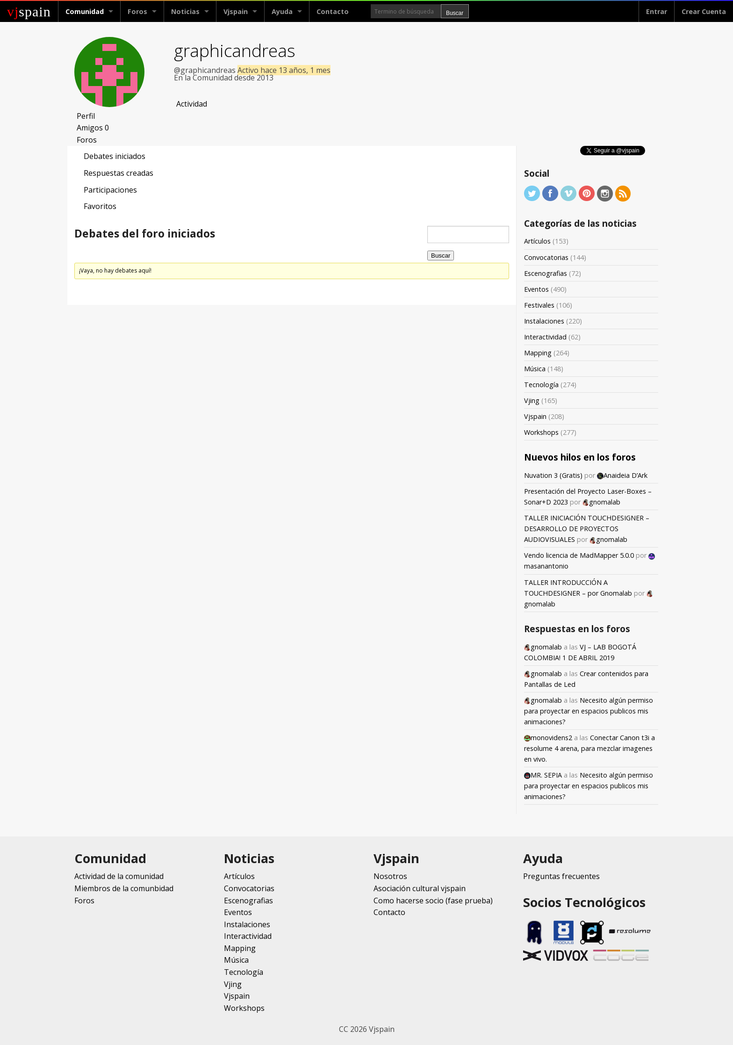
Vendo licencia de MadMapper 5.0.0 (579, 555)
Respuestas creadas (118, 173)
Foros (137, 11)
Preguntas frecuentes (561, 876)
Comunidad (84, 11)
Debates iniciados (114, 156)
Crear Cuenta (704, 11)
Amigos (93, 128)
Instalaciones (544, 321)
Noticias (185, 11)
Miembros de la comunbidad (123, 888)
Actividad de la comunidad (119, 876)
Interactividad (545, 336)
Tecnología (541, 384)
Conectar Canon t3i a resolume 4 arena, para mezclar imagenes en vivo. (589, 748)
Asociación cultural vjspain (420, 888)
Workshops (541, 432)
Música (535, 368)
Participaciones (110, 190)
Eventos (536, 289)
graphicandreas (234, 50)
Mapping (538, 352)
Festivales (539, 305)
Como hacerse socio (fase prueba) (433, 900)
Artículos (537, 241)
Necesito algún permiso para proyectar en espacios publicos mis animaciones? (588, 711)
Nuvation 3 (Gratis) (553, 475)
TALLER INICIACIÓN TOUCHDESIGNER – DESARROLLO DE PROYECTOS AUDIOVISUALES (586, 528)
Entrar (656, 11)
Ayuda (282, 11)
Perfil (86, 116)
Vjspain (235, 11)
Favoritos (100, 206)
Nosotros (390, 876)
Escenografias (545, 273)
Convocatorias (546, 257)
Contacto (332, 11)
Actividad (191, 104)
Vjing (531, 400)
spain (29, 11)
